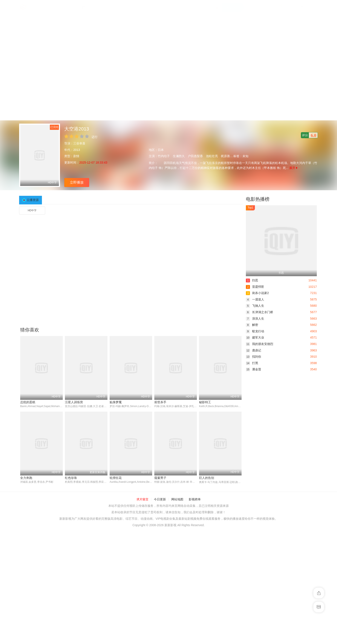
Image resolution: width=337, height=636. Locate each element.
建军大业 (255, 337)
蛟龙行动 (255, 331)
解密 (252, 324)
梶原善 (225, 156)
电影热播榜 (258, 199)
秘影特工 (205, 402)
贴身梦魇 (116, 402)
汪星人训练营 (74, 402)
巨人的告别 (206, 478)
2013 (76, 150)
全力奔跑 (26, 478)
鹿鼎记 (253, 350)
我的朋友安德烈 (259, 344)
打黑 (252, 363)
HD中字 (32, 210)
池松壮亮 (212, 156)
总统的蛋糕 (27, 402)
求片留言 (142, 499)
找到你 (253, 356)
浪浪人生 (255, 318)
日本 (161, 150)
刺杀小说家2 (257, 293)
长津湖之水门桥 (259, 312)
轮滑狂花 (116, 478)
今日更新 (160, 499)
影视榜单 (195, 499)
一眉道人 (255, 299)
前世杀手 (160, 402)
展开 (293, 168)
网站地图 (177, 499)
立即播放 (77, 182)
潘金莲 (253, 369)
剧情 (76, 156)
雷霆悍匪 (255, 286)
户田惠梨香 (195, 156)
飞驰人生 (255, 305)
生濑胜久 (179, 156)
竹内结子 (164, 156)
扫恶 (252, 280)
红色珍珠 (71, 478)
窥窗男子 (160, 478)
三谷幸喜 (79, 143)
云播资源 (33, 200)
